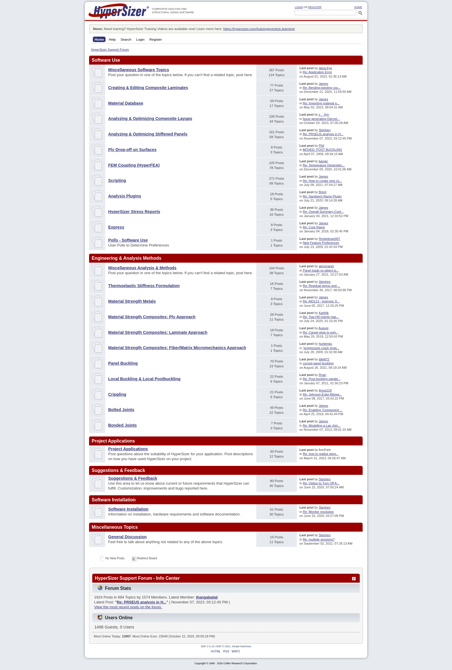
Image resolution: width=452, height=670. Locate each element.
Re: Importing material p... (321, 103)
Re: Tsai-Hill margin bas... (321, 317)
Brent (322, 192)
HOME (358, 7)
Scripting (117, 180)
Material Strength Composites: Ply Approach (151, 317)
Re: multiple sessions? (319, 539)
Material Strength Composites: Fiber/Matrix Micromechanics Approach (177, 347)
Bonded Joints (122, 425)
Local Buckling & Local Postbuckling (144, 379)
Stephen (325, 130)
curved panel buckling (318, 363)
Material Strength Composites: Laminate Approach (157, 332)
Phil (321, 145)
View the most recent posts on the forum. (128, 607)
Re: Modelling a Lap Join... (321, 425)
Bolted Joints (121, 409)
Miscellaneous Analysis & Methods (142, 268)
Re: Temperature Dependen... (323, 165)
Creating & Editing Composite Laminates (148, 87)
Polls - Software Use (128, 240)
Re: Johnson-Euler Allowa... (322, 394)
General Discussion (127, 537)
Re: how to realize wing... (320, 454)
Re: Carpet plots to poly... (320, 332)
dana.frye (325, 68)
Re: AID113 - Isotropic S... (321, 301)
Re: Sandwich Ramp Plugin (322, 196)
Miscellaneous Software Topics (138, 69)
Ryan (322, 375)
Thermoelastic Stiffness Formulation (144, 285)
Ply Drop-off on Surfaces (132, 149)
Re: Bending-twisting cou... (321, 87)
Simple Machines (241, 646)
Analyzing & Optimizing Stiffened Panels (147, 134)
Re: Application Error (317, 72)
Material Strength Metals (132, 301)
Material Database (125, 103)
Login (299, 7)
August (323, 328)
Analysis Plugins (124, 196)
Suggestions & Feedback (132, 478)
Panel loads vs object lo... (321, 270)
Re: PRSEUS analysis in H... (323, 134)
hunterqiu (325, 343)
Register (314, 7)
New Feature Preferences (321, 242)
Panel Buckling (123, 363)
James (323, 83)
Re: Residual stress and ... (321, 285)
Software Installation (128, 509)
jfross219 (325, 390)
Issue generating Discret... (321, 119)
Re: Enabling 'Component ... (322, 410)
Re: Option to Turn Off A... (321, 483)
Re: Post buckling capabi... (321, 379)
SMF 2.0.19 (207, 646)
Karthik (324, 313)
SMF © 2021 (223, 646)
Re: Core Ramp (314, 227)
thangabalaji (207, 597)
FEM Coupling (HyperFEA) (134, 165)
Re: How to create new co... (322, 180)
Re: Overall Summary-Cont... (323, 211)
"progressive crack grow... (321, 348)
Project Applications (128, 449)
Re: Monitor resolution (318, 511)
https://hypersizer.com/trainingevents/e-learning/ (259, 29)
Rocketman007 (329, 238)
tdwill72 (324, 359)
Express (116, 227)
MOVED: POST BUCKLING (322, 149)
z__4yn (324, 114)
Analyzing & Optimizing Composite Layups (150, 118)
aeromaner (326, 266)
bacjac (323, 161)
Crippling (117, 394)
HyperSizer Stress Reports (134, 211)
